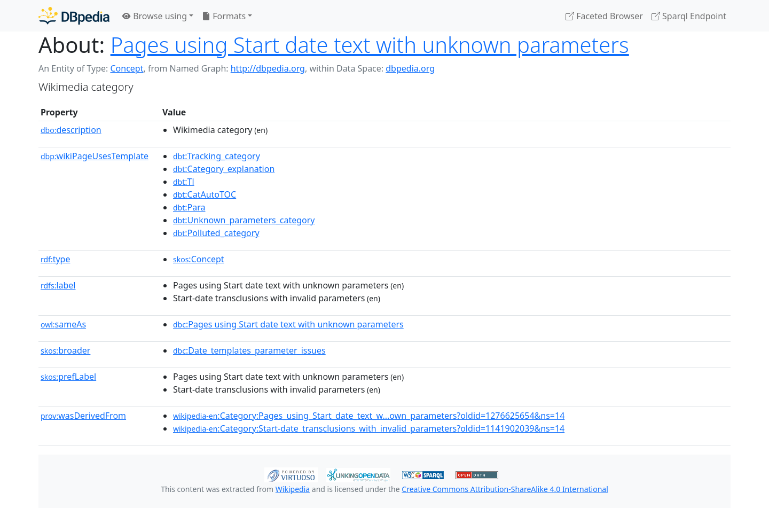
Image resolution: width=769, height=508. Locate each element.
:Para (189, 207)
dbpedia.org (410, 68)
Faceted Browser (604, 16)
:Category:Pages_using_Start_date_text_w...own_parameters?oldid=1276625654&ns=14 (368, 415)
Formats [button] (224, 16)
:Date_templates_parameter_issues (249, 350)
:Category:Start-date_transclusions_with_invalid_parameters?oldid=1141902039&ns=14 (368, 428)
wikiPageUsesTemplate (94, 156)
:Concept (198, 259)
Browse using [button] (154, 16)
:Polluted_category (216, 233)
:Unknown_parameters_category (244, 220)
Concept (126, 68)
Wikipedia (293, 489)
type (55, 259)
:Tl (183, 181)
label (58, 285)
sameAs (63, 324)
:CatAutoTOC (204, 194)
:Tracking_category (216, 156)
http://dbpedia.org (268, 68)
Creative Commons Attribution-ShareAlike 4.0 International (505, 489)
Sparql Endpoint (689, 16)
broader (65, 350)
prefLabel (68, 376)
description (71, 130)
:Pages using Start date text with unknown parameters (288, 324)
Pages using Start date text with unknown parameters (370, 44)
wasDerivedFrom (83, 415)
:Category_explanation (223, 169)
